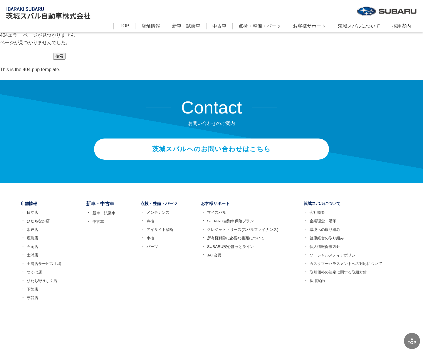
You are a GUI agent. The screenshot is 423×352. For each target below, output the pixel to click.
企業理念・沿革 (328, 226)
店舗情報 (150, 26)
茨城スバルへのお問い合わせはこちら (211, 151)
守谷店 (31, 303)
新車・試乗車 (102, 217)
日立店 (31, 217)
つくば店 (33, 277)
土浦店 (31, 260)
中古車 (219, 26)
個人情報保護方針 (330, 251)
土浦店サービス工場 (43, 268)
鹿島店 (31, 243)
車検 (147, 243)
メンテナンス (155, 217)
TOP (124, 25)
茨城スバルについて (359, 26)
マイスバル (219, 217)
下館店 (31, 294)
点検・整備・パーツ (260, 26)
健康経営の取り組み (332, 243)
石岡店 (31, 251)
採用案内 (401, 26)
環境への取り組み (330, 234)
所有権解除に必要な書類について (240, 243)
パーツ (149, 251)
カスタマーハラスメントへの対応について (353, 268)
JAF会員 (217, 260)
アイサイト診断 (157, 234)
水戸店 (31, 234)
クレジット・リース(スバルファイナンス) (247, 234)
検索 (59, 56)
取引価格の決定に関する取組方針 (345, 277)
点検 (147, 226)
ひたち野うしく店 (41, 285)
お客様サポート (309, 26)
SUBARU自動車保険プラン (234, 226)
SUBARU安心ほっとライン (234, 251)
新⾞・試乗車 (186, 26)
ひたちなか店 (37, 226)
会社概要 (322, 217)
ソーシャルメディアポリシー (340, 260)
